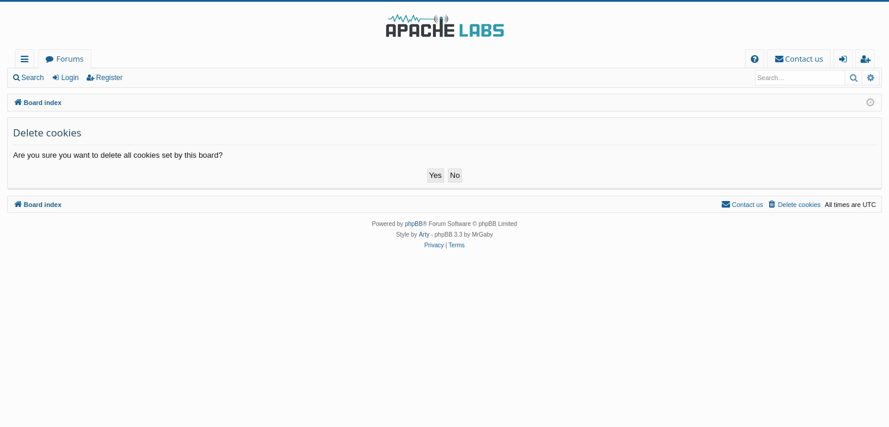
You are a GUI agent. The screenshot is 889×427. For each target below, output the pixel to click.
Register (109, 78)
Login (69, 78)
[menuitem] (754, 59)
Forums (70, 58)
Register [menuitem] (867, 60)
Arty (424, 234)
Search (32, 78)
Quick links (27, 60)
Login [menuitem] (845, 60)
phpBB (414, 224)
